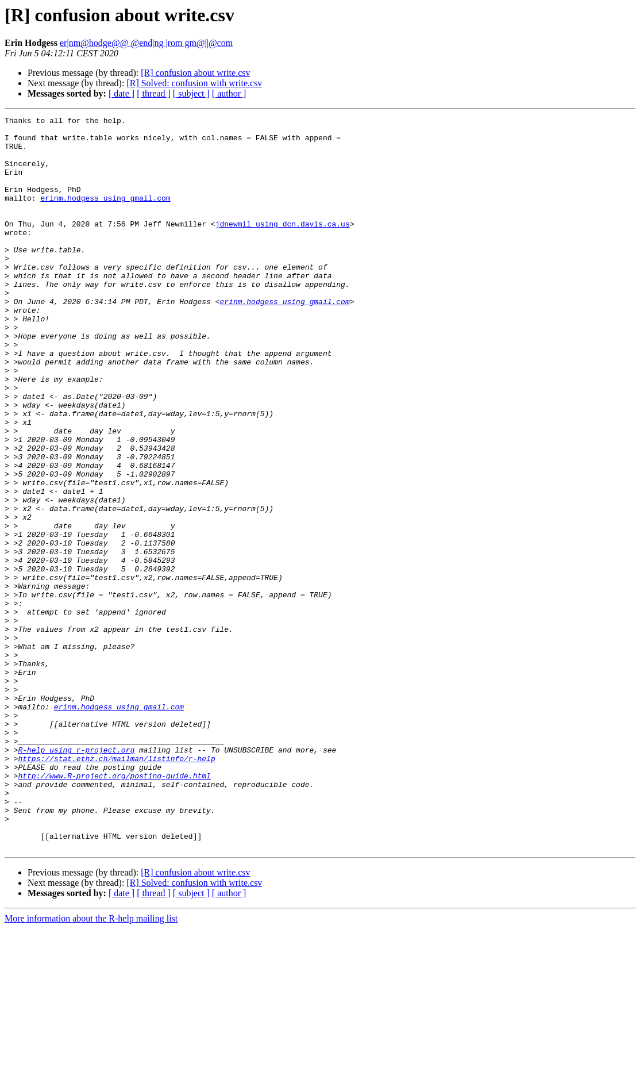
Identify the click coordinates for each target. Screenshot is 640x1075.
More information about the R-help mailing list (91, 1065)
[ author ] (229, 93)
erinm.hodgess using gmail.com (105, 215)
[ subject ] (191, 93)
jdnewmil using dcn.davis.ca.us (282, 246)
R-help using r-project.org (76, 877)
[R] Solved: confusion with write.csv (194, 83)
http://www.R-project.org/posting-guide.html (114, 908)
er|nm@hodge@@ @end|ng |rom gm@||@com (146, 43)
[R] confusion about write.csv (195, 73)
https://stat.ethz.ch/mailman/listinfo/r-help (116, 887)
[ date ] (121, 93)
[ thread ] (154, 93)
